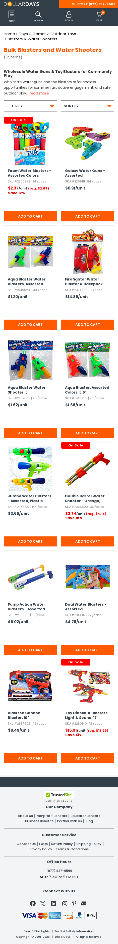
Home (9, 33)
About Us (25, 816)
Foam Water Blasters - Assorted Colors (29, 173)
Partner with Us (69, 821)
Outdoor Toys (63, 33)
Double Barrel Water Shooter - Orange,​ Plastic (85, 499)
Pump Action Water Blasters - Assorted (26, 607)
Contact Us (26, 844)
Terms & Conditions (72, 849)
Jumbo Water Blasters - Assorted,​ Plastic (29, 498)
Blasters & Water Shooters (32, 39)
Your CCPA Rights (37, 931)
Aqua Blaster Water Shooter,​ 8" (27, 390)
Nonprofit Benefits (51, 816)
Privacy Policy (40, 849)
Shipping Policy (88, 844)
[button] (69, 16)
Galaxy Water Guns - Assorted (85, 173)
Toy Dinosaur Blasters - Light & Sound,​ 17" (87, 715)
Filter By (30, 106)
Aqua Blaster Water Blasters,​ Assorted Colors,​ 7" (27, 282)
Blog (89, 821)
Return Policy (62, 844)
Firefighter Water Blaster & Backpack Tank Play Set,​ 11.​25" (84, 282)
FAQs (43, 844)
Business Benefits (39, 821)
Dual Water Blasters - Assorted (85, 607)
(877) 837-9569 (102, 4)
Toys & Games (32, 33)
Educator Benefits (85, 816)
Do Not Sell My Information (74, 931)
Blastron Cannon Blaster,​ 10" (24, 715)
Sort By (87, 106)
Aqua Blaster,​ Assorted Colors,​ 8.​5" (87, 390)
